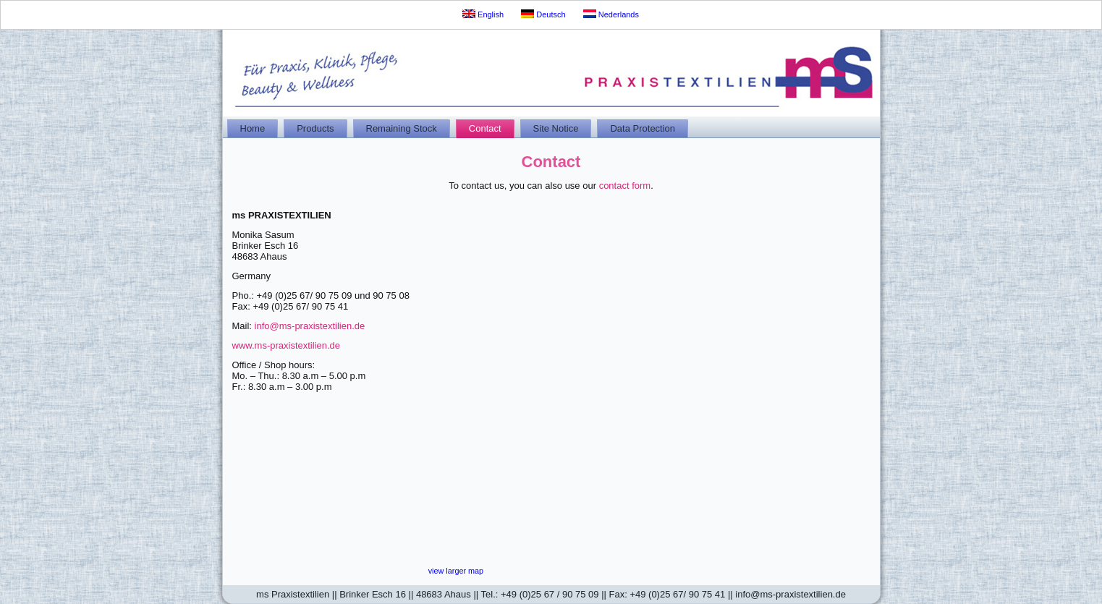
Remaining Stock (401, 128)
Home (253, 128)
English (483, 14)
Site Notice (556, 128)
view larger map (455, 570)
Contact (485, 128)
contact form (625, 185)
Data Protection (642, 128)
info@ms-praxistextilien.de (310, 325)
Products (315, 128)
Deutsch (543, 14)
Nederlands (611, 14)
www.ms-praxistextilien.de (286, 345)
